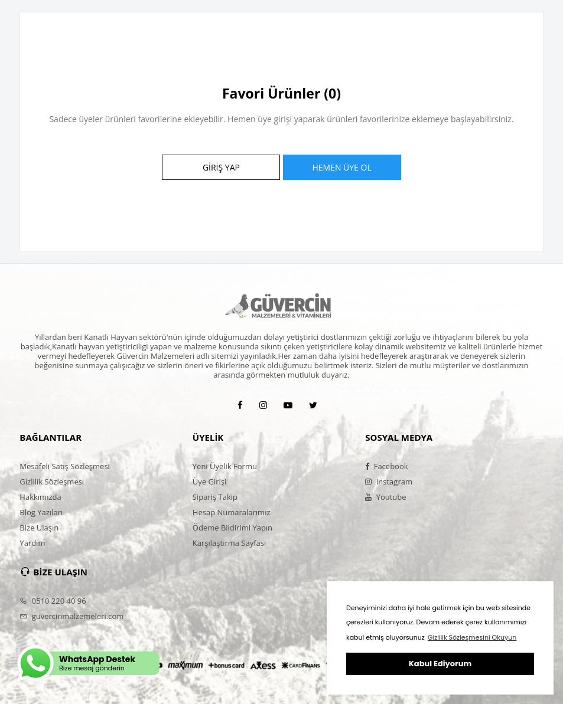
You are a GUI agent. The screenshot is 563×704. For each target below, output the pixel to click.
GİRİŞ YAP (221, 167)
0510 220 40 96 (52, 600)
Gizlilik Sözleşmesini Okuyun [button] (472, 637)
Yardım (32, 543)
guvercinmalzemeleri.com (71, 616)
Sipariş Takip (215, 497)
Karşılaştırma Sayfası (229, 543)
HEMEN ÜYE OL (341, 167)
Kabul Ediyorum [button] (440, 663)
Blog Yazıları (41, 512)
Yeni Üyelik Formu (225, 466)
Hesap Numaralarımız (232, 512)
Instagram (388, 481)
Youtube (385, 497)
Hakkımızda (40, 497)
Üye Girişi (209, 481)
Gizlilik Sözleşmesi (51, 481)
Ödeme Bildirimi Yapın (232, 527)
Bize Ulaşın (38, 527)
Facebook (386, 466)
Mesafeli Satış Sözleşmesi (64, 466)
